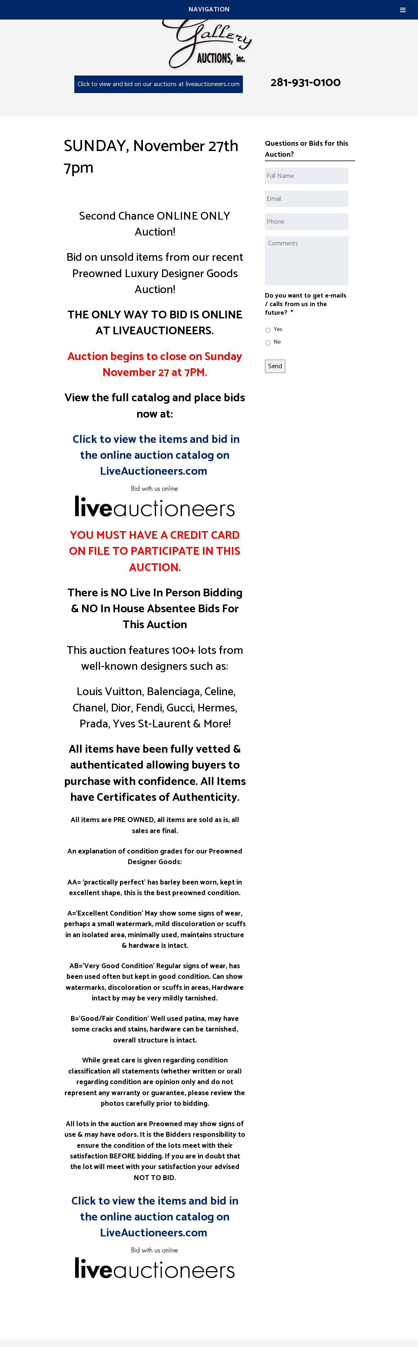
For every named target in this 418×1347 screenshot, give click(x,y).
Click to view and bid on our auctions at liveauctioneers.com (159, 84)
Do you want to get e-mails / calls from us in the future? (306, 304)
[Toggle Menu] (403, 10)
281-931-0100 (306, 83)
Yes (278, 329)
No (277, 342)
